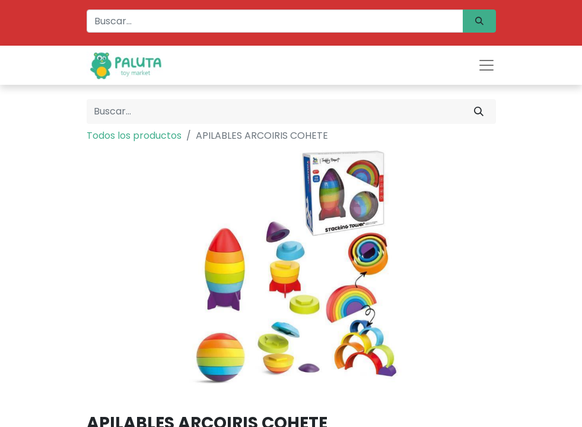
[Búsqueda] (479, 21)
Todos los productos (134, 135)
